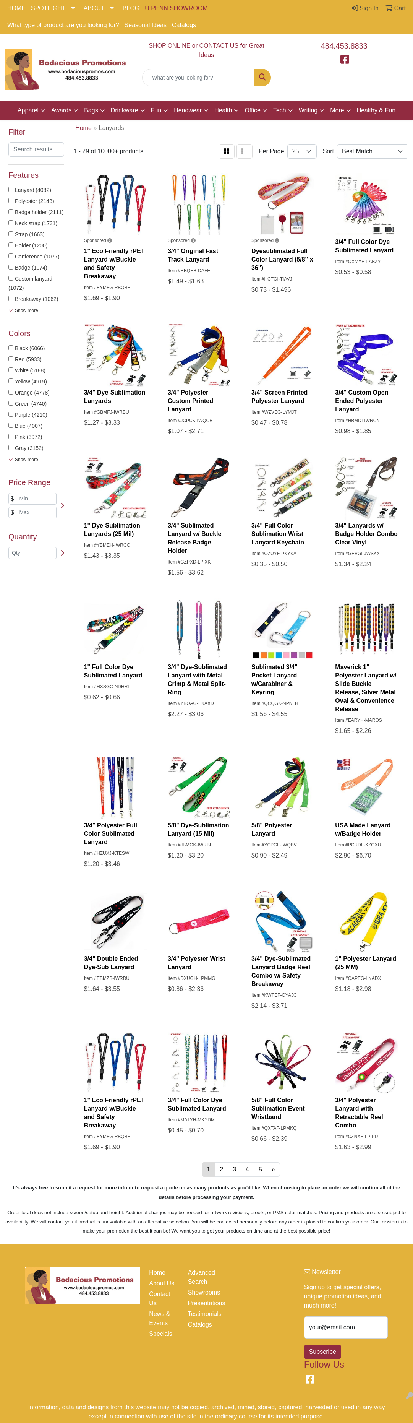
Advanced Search (201, 1277)
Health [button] (223, 110)
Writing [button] (308, 110)
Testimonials (202, 1314)
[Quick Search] (198, 77)
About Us (161, 1283)
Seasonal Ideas (146, 25)
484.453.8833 (344, 46)
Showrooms (202, 1292)
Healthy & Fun (376, 110)
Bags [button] (91, 110)
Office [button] (253, 110)
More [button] (337, 110)
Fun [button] (156, 110)
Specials (160, 1333)
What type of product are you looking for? (63, 25)
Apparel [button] (28, 110)
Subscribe (322, 1351)
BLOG (131, 8)
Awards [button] (61, 110)
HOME (16, 8)
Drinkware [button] (124, 110)
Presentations (202, 1303)
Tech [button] (279, 110)
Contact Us (159, 1298)
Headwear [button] (188, 110)
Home (157, 1272)
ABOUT (94, 8)
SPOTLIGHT (48, 8)
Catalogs (184, 25)
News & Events (159, 1318)
